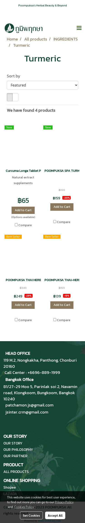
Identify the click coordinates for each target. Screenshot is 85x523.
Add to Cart (23, 210)
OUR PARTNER (15, 456)
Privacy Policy (64, 502)
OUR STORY (12, 443)
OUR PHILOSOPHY (18, 449)
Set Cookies (31, 515)
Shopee (9, 487)
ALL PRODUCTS (16, 471)
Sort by (15, 76)
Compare (25, 225)
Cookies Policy (24, 507)
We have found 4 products (31, 110)
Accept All (55, 515)
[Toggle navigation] (79, 28)
